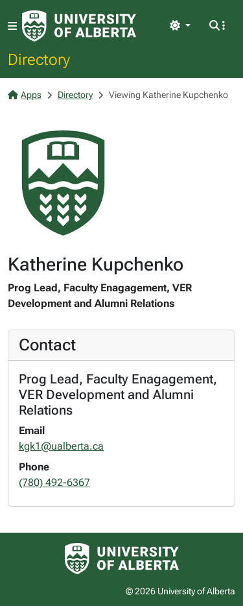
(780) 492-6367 (54, 482)
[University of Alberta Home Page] (79, 26)
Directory (39, 59)
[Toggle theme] (180, 26)
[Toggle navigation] (12, 26)
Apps (24, 95)
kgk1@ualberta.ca (61, 446)
